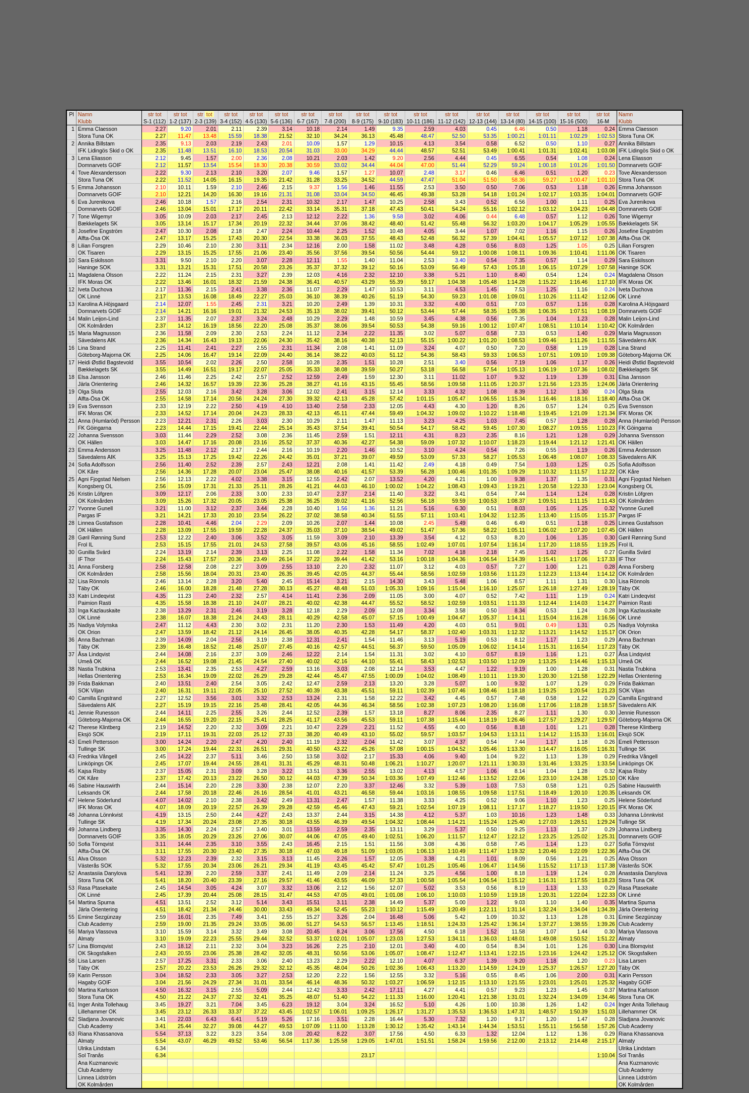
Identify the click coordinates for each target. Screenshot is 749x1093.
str (151, 114)
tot (159, 114)
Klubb (85, 121)
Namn (85, 114)
